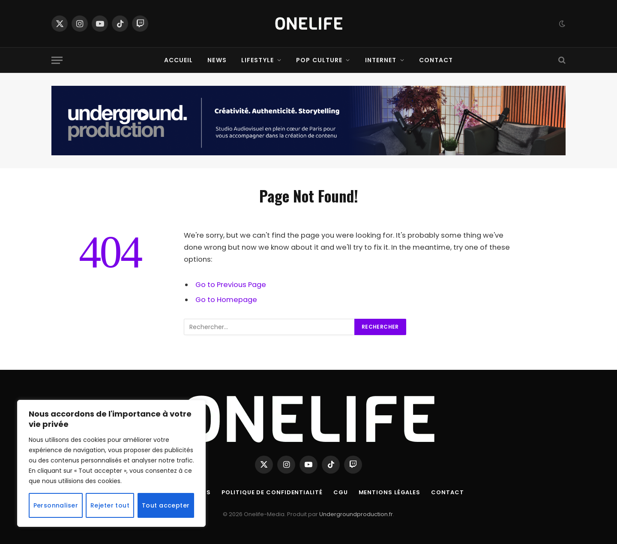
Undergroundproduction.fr (356, 514)
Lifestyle (257, 60)
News (216, 60)
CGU (340, 492)
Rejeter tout (109, 505)
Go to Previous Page (230, 285)
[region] (111, 463)
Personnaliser (55, 505)
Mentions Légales (390, 492)
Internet (381, 60)
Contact (436, 60)
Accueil (178, 60)
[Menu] (57, 60)
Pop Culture (319, 60)
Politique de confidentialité (272, 492)
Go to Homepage (226, 300)
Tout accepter (165, 505)
